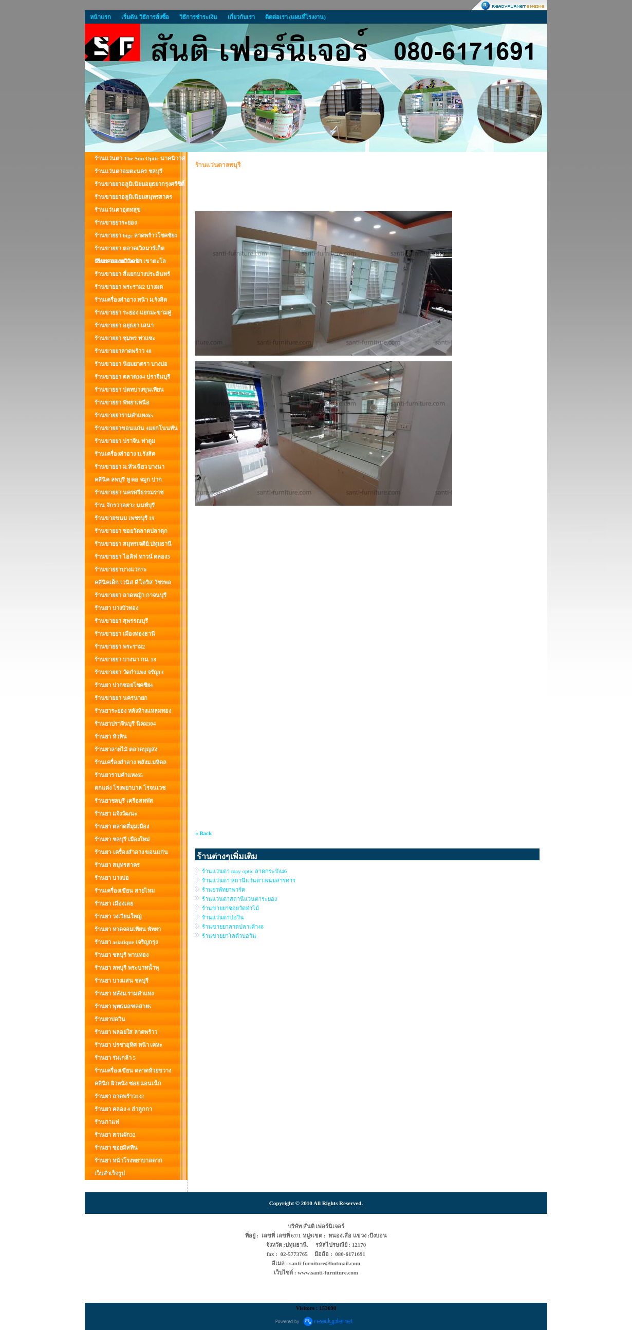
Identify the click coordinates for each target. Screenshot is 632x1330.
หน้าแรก (100, 17)
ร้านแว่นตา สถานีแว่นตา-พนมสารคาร (248, 880)
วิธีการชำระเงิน (198, 17)
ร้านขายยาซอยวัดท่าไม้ (230, 908)
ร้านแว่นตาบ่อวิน (223, 917)
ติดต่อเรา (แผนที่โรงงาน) (295, 17)
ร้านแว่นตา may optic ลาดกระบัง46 (244, 871)
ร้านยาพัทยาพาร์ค (223, 889)
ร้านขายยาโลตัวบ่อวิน (229, 936)
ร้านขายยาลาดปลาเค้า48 (233, 926)
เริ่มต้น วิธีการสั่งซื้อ (145, 17)
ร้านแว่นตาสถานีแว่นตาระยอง (239, 899)
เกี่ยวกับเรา (241, 17)
